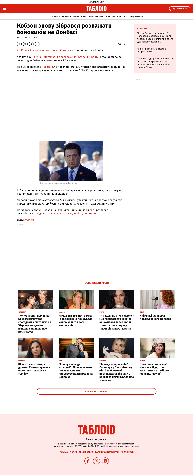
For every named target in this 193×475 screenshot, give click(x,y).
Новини (142, 28)
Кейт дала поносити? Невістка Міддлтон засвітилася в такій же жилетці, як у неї (154, 369)
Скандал (66, 16)
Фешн (76, 16)
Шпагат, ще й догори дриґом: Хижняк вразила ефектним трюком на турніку (34, 369)
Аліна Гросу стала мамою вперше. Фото (151, 50)
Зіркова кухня (96, 16)
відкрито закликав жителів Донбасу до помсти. (67, 213)
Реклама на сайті (68, 452)
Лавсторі (110, 16)
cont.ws (29, 220)
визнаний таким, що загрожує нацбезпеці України (66, 57)
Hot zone (122, 16)
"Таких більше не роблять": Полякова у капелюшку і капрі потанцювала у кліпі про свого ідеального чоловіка (155, 37)
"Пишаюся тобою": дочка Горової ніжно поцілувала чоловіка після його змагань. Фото (75, 320)
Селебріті (55, 16)
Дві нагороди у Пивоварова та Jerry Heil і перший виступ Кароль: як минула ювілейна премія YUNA (155, 63)
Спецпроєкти (136, 16)
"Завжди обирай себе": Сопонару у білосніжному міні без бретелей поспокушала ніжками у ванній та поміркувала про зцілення (116, 372)
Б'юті (83, 16)
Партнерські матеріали (107, 452)
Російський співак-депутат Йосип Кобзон (43, 50)
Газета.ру (48, 66)
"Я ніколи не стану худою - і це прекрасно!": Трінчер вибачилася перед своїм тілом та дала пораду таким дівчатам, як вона (116, 322)
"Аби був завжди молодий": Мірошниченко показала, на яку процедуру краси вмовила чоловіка (76, 371)
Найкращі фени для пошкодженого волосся (155, 317)
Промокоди (127, 452)
